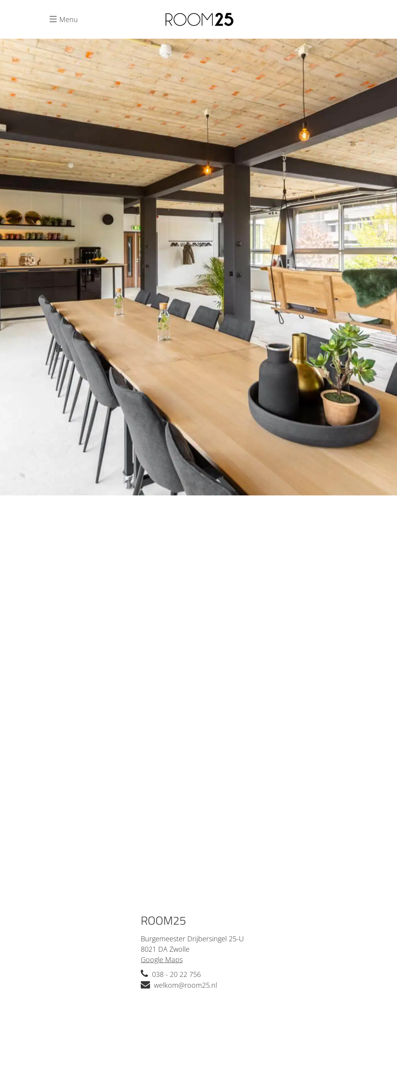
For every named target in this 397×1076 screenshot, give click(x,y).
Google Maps (162, 959)
